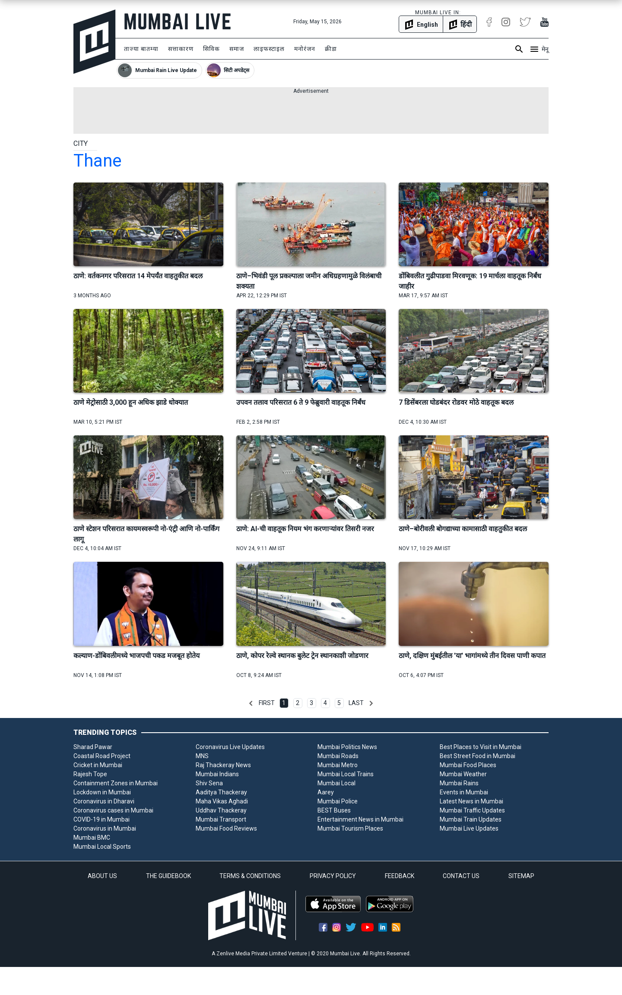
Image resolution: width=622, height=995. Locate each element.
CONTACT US (461, 875)
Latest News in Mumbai (471, 801)
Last (356, 702)
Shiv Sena (209, 783)
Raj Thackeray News (223, 765)
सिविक (211, 48)
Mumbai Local (336, 783)
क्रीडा (331, 48)
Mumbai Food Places (468, 765)
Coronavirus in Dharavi (103, 801)
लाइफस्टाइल (269, 48)
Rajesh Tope (90, 774)
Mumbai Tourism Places (350, 828)
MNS (202, 756)
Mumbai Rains (459, 783)
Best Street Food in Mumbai (477, 756)
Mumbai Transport (221, 819)
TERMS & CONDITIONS (250, 875)
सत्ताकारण (181, 48)
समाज (236, 48)
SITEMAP (521, 875)
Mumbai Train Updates (470, 819)
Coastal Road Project (101, 756)
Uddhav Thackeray (221, 810)
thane (97, 161)
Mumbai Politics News (347, 746)
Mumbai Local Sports (102, 846)
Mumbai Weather (463, 774)
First (267, 702)
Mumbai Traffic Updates (472, 810)
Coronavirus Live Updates (230, 746)
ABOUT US (102, 875)
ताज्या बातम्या (141, 48)
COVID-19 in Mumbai (101, 819)
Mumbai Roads (338, 756)
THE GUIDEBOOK (168, 875)
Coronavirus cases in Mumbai (113, 810)
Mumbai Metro (337, 765)
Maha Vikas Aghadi (222, 801)
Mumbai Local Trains (345, 774)
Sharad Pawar (92, 746)
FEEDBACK (399, 875)
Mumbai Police (337, 801)
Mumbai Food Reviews (226, 828)
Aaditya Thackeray (221, 792)
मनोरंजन (304, 48)
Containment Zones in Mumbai (115, 783)
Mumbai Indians (217, 774)
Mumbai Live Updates (469, 828)
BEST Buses (334, 810)
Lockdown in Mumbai (102, 792)
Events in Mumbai (464, 792)
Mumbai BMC (91, 837)
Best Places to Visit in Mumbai (480, 746)
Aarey (325, 792)
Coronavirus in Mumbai (104, 828)
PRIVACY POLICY (333, 875)
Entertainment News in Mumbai (360, 819)
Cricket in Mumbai (97, 765)
